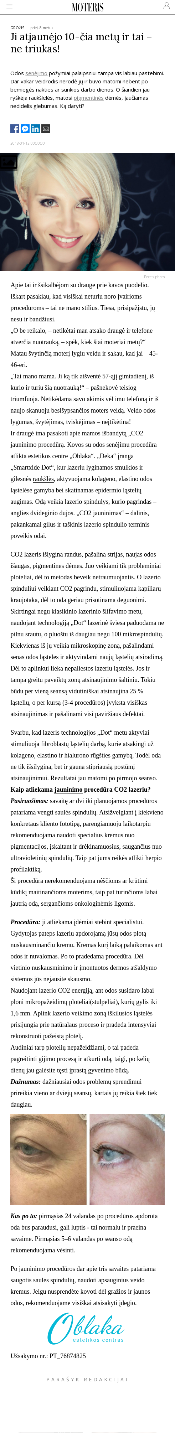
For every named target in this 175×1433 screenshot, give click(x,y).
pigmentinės (89, 97)
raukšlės (43, 478)
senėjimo (36, 73)
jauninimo (68, 789)
